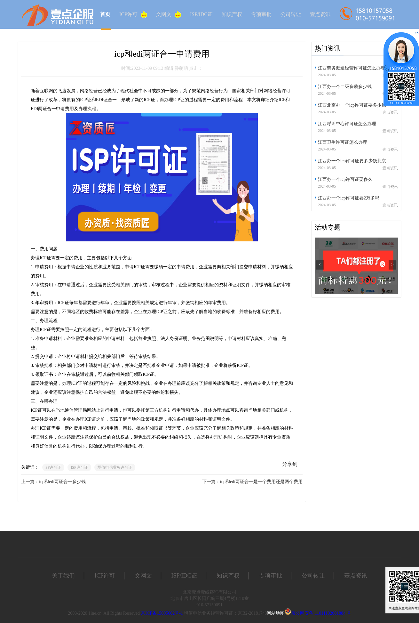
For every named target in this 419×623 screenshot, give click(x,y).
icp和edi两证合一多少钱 (62, 481)
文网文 (168, 14)
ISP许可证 (79, 467)
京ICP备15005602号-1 (162, 613)
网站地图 (276, 613)
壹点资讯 (320, 14)
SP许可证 (53, 467)
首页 (105, 14)
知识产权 (232, 14)
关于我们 (63, 575)
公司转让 (291, 14)
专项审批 (261, 14)
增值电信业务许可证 (115, 467)
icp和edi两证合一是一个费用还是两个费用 (261, 481)
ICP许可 (133, 14)
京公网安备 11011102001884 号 (321, 613)
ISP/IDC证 (201, 14)
